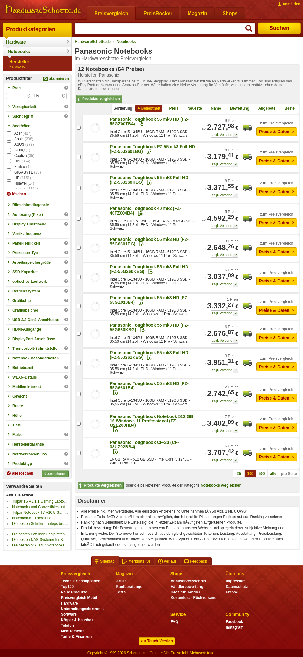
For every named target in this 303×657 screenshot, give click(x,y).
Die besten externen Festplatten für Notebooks (50, 534)
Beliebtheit (148, 108)
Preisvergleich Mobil (79, 598)
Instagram (234, 627)
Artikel (121, 581)
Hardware (16, 42)
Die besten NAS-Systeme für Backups (43, 540)
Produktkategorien (30, 29)
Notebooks (19, 51)
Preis (171, 108)
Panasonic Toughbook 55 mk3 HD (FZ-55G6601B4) (149, 385)
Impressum (235, 581)
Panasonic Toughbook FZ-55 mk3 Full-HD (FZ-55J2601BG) (152, 149)
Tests (121, 592)
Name (213, 108)
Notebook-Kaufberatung (31, 518)
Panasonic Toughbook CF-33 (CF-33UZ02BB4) (144, 444)
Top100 (67, 586)
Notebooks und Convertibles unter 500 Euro (48, 507)
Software (69, 614)
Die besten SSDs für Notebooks (38, 545)
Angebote (264, 108)
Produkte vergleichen (98, 99)
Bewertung (237, 108)
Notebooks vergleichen (221, 485)
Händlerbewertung (187, 586)
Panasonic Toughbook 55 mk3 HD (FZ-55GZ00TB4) (149, 121)
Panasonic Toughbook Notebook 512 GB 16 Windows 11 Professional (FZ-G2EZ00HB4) (151, 420)
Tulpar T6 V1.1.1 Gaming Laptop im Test (45, 501)
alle (273, 473)
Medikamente (72, 631)
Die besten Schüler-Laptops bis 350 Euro (46, 523)
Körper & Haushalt (77, 620)
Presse (232, 592)
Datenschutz (237, 586)
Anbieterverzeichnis (188, 581)
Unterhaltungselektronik (82, 609)
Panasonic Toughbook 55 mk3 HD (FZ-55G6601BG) (149, 241)
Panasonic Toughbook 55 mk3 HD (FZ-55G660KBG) (149, 327)
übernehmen (55, 473)
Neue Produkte (74, 592)
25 (239, 473)
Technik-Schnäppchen (80, 581)
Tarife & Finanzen (76, 636)
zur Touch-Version (157, 641)
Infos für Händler (185, 592)
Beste (287, 108)
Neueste (192, 108)
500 (262, 473)
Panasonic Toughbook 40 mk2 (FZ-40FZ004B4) (145, 211)
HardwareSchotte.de (93, 42)
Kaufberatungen (130, 586)
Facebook (234, 622)
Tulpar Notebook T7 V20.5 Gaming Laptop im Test (53, 512)
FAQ (174, 622)
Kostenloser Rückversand (193, 598)
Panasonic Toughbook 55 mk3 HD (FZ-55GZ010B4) (149, 300)
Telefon (67, 625)
